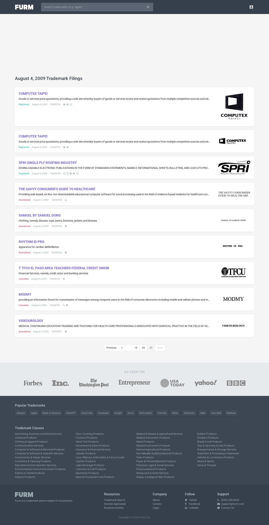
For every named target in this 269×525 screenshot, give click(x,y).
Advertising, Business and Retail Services (38, 433)
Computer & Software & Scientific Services (39, 453)
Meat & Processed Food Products (95, 476)
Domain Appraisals (115, 503)
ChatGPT (71, 413)
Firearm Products (25, 476)
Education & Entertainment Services (35, 465)
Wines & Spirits (205, 461)
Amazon (21, 413)
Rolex (175, 413)
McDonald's (146, 413)
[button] (251, 7)
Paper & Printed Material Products (156, 461)
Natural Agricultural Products (153, 449)
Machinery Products (87, 473)
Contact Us (225, 507)
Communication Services (29, 445)
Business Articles (114, 507)
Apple (34, 413)
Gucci (131, 413)
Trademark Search (114, 499)
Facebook (103, 413)
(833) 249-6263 (228, 499)
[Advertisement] (134, 48)
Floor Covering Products (90, 433)
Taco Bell (216, 413)
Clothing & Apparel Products (31, 441)
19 (135, 347)
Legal (156, 507)
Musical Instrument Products (153, 445)
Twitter (191, 499)
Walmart (231, 413)
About (156, 499)
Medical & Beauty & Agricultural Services (159, 433)
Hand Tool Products (87, 441)
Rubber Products (207, 433)
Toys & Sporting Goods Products (216, 445)
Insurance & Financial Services (93, 449)
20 (143, 347)
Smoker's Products (208, 437)
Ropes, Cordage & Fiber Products (155, 476)
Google (118, 413)
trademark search (36, 500)
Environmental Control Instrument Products (40, 469)
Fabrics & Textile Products (30, 473)
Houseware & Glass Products (92, 445)
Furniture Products (87, 437)
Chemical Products (26, 437)
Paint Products (145, 457)
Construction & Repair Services (32, 457)
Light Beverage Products (90, 465)
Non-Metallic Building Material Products (159, 453)
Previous (111, 347)
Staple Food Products (209, 441)
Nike (202, 413)
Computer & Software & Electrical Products (39, 449)
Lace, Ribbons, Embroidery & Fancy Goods (100, 457)
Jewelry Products (86, 453)
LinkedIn (192, 507)
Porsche (162, 413)
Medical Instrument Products (153, 437)
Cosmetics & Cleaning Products (33, 461)
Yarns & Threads (206, 465)
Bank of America (51, 413)
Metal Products (145, 441)
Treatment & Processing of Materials (218, 453)
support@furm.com (230, 503)
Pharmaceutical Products (151, 469)
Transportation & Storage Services (216, 449)
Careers (157, 503)
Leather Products (86, 461)
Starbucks (189, 413)
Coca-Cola (86, 413)
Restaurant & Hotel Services (152, 473)
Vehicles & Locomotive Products (215, 457)
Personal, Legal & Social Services (155, 465)
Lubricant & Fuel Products (91, 469)
